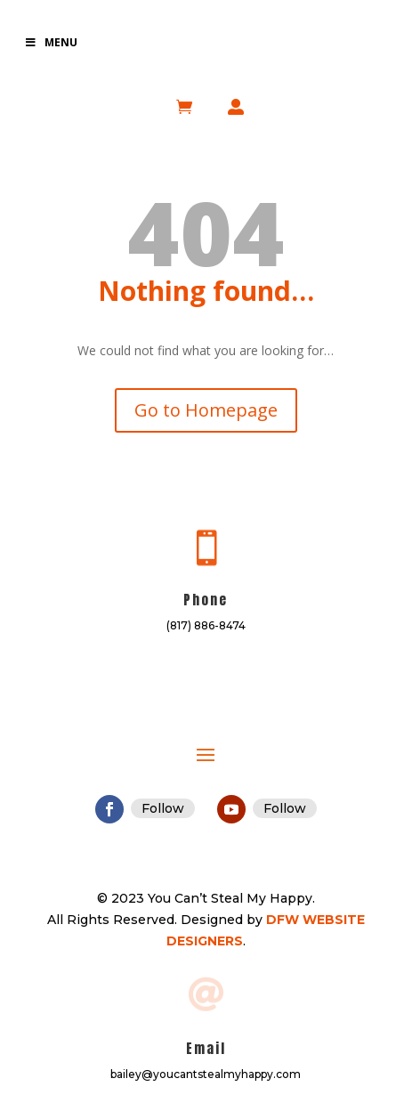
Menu (50, 42)
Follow (162, 808)
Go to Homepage (206, 410)
